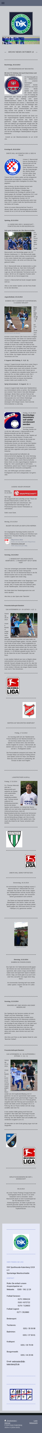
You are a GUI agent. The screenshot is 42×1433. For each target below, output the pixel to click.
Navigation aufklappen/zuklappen (21, 3)
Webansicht (33, 1423)
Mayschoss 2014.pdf (18, 544)
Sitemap (7, 1423)
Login (36, 1421)
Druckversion (10, 1421)
